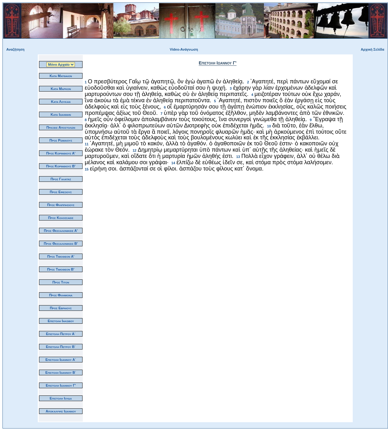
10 (269, 126)
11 (86, 144)
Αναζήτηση (15, 49)
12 (134, 150)
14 (173, 163)
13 (238, 157)
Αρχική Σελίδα (372, 49)
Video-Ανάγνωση (184, 49)
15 (86, 169)
